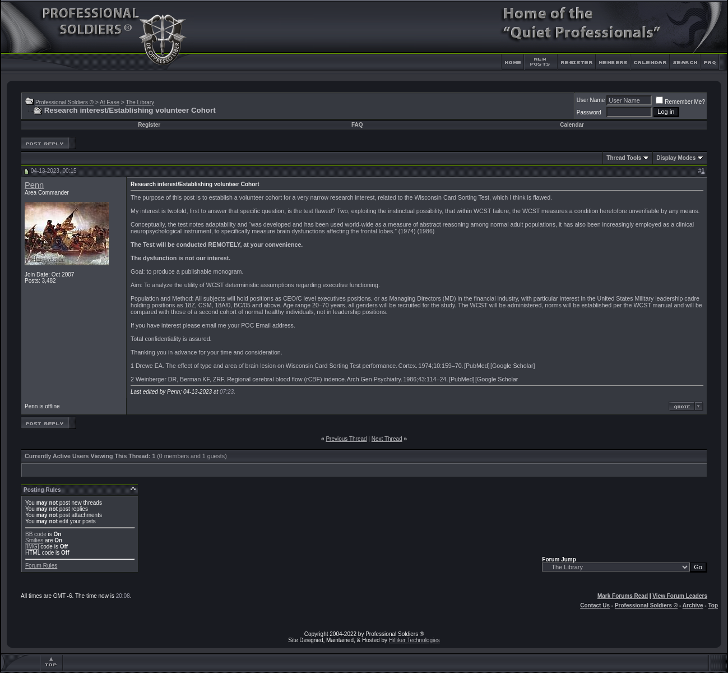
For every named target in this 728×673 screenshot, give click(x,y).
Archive (693, 605)
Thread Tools (623, 158)
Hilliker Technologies (414, 640)
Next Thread (387, 439)
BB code (36, 534)
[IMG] (32, 546)
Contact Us (595, 605)
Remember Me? (680, 102)
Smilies (34, 540)
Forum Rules (41, 566)
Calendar (572, 125)
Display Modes (675, 158)
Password (589, 112)
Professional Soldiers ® (64, 102)
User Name (591, 100)
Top (713, 605)
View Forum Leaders (679, 596)
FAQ (357, 125)
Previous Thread (346, 439)
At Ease (109, 102)
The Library (140, 102)
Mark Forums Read (622, 596)
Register (149, 125)
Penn (34, 185)
